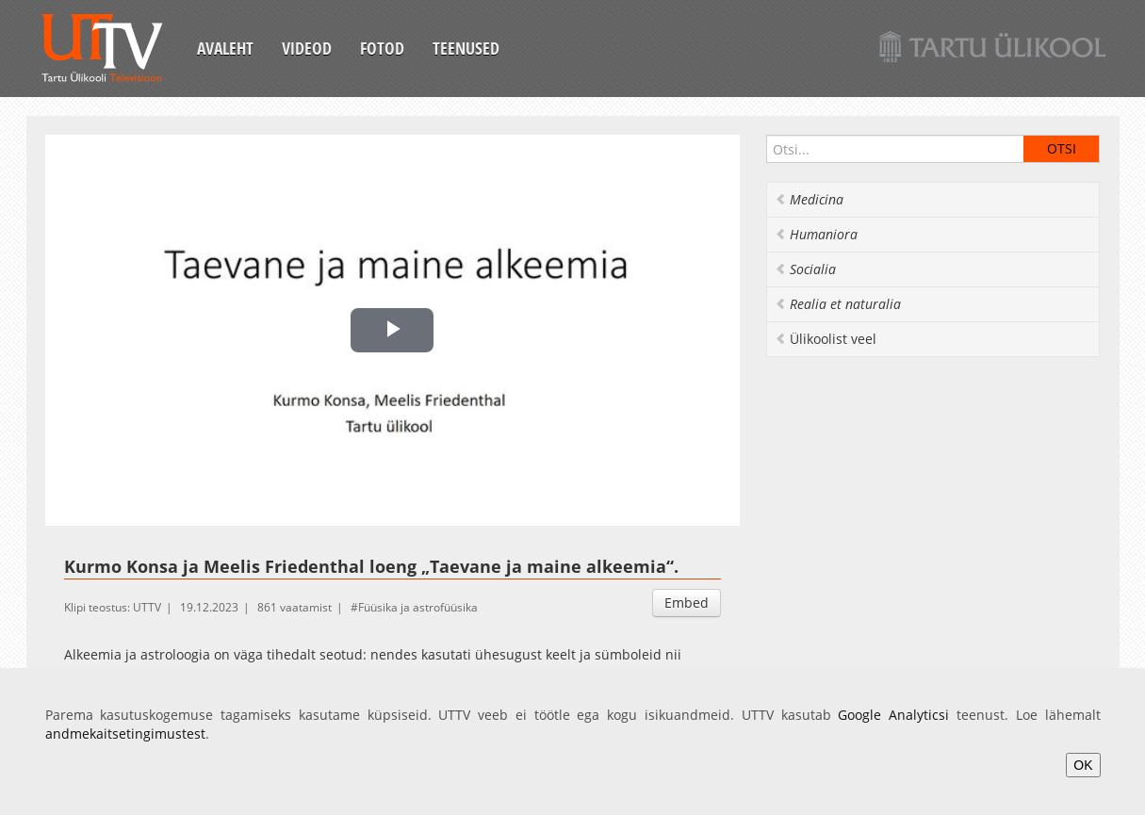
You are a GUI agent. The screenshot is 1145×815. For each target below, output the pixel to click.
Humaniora (816, 234)
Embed (686, 602)
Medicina (809, 199)
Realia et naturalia (838, 304)
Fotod (382, 48)
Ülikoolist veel (825, 339)
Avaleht (225, 48)
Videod (307, 48)
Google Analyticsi (893, 715)
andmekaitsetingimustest (125, 733)
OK (1082, 765)
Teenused (466, 48)
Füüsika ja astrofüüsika (418, 607)
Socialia (805, 269)
